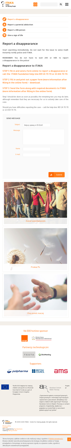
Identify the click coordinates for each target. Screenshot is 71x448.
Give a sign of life (15, 35)
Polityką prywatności (56, 439)
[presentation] (25, 165)
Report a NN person (16, 30)
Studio (15, 430)
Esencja (10, 430)
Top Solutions (18, 429)
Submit (59, 175)
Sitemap (5, 427)
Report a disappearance (18, 19)
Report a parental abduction (20, 25)
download (35, 82)
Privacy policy (7, 426)
